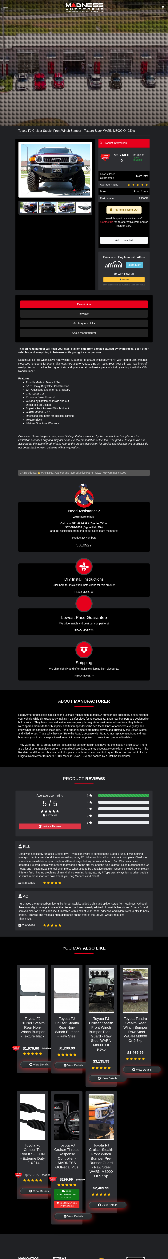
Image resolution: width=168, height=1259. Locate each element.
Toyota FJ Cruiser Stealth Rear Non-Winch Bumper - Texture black (33, 1027)
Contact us (106, 221)
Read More (84, 630)
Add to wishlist (124, 240)
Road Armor (141, 191)
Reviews (84, 313)
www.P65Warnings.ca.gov (110, 472)
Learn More (134, 264)
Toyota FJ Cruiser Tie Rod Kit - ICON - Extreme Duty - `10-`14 (32, 1154)
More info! (142, 176)
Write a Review (50, 826)
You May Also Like (84, 323)
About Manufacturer (84, 332)
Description (84, 304)
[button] (87, 170)
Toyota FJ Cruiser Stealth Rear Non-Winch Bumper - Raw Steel (67, 1027)
